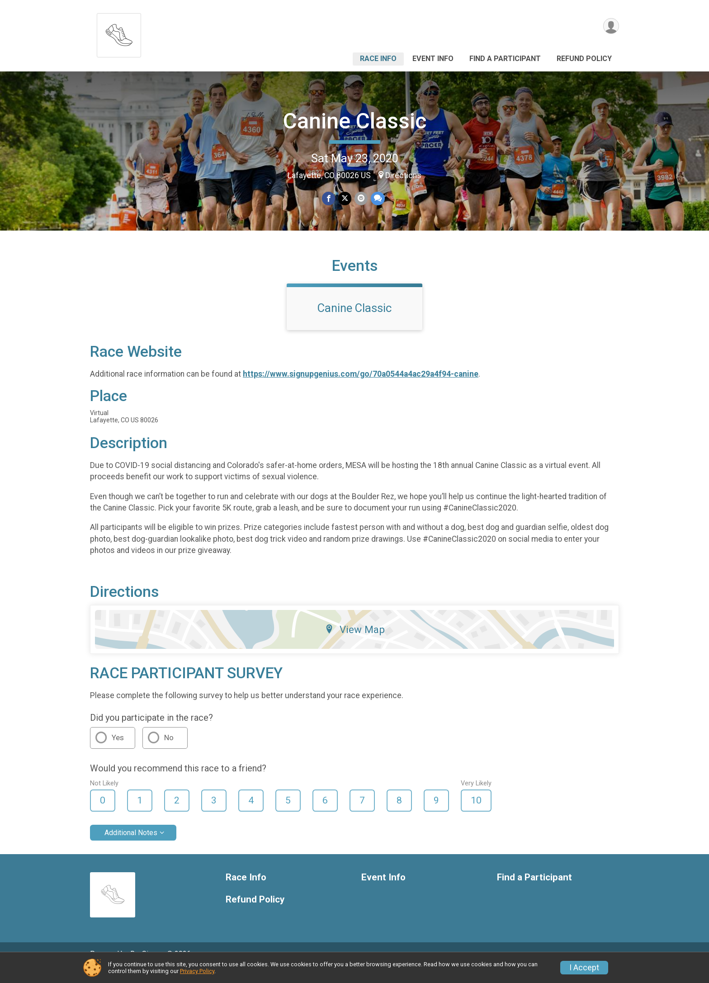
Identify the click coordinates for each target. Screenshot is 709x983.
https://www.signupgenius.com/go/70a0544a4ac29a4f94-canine (360, 386)
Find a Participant (505, 58)
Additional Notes (130, 845)
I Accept (584, 967)
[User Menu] (610, 26)
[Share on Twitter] (344, 198)
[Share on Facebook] (329, 198)
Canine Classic (354, 121)
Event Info (433, 58)
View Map (355, 642)
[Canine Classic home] (119, 33)
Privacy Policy (197, 971)
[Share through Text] (377, 198)
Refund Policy (584, 58)
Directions (403, 175)
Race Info (378, 58)
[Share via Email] (360, 198)
